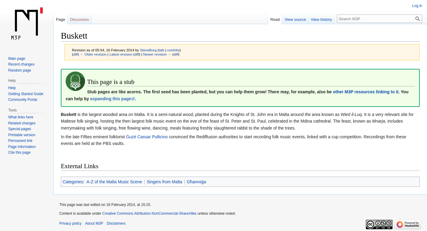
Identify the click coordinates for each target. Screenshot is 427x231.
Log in (417, 6)
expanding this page (110, 98)
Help (12, 88)
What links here (20, 117)
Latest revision (120, 54)
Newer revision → (157, 54)
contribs (173, 50)
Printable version (21, 135)
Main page (16, 58)
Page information (22, 147)
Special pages (19, 129)
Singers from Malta (164, 181)
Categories (73, 181)
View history (321, 19)
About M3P (94, 223)
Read (275, 19)
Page (60, 19)
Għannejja (196, 181)
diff (75, 54)
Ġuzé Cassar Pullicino (147, 136)
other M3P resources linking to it (366, 91)
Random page (19, 70)
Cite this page (19, 152)
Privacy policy (70, 223)
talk (161, 50)
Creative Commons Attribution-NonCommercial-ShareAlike (149, 213)
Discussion (79, 19)
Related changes (21, 123)
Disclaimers (116, 223)
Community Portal (22, 100)
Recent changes (21, 64)
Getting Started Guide (25, 94)
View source (295, 19)
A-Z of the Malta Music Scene (114, 181)
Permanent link (20, 141)
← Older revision (93, 54)
